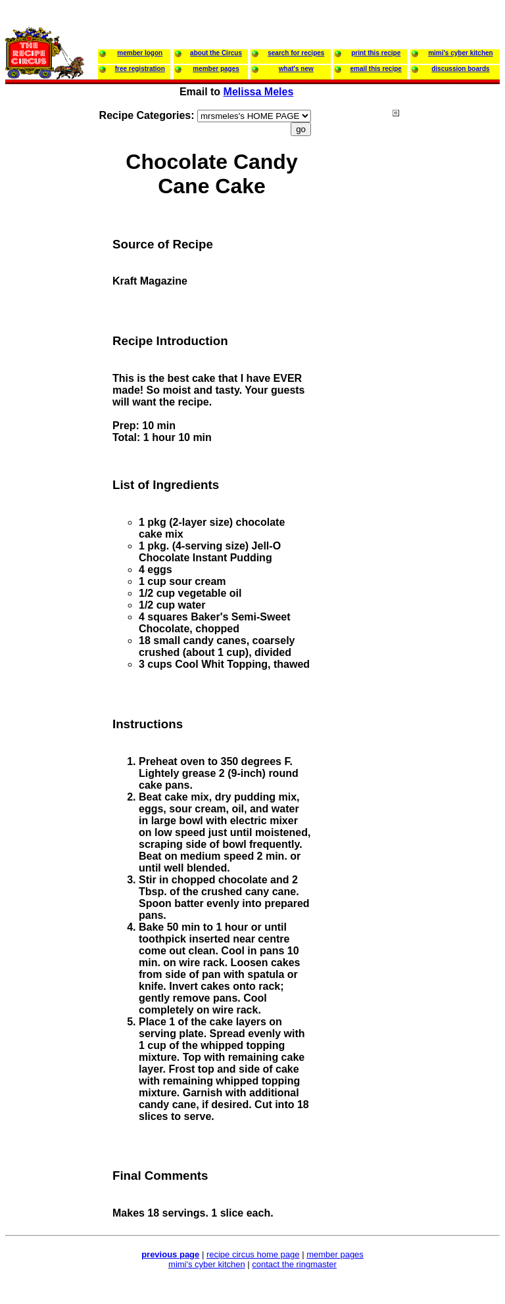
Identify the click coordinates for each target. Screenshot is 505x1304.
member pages (335, 1254)
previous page (170, 1254)
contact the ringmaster (294, 1264)
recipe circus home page (253, 1254)
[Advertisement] (445, 361)
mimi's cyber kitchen (206, 1264)
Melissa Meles (259, 91)
